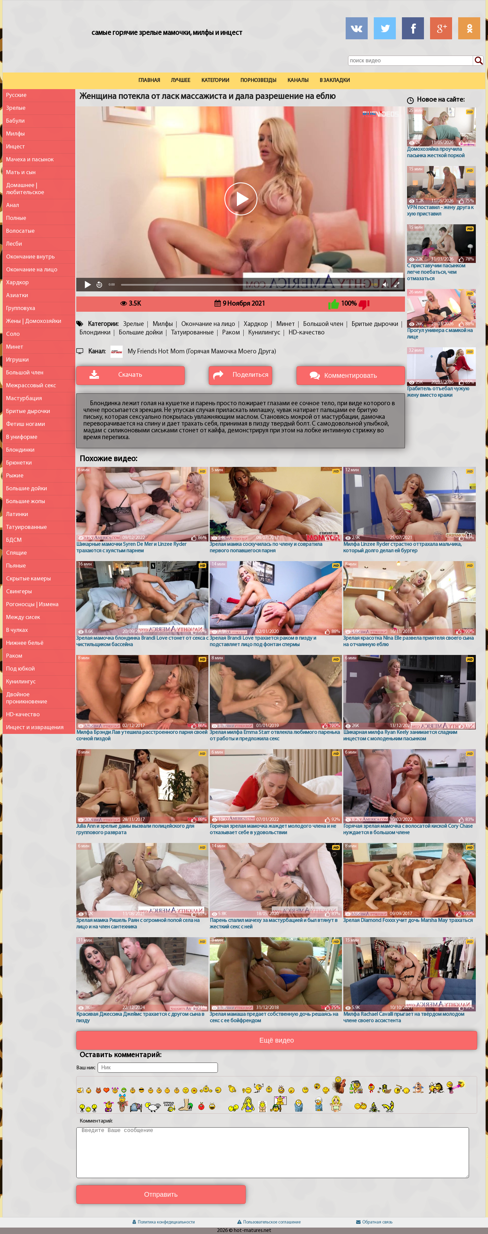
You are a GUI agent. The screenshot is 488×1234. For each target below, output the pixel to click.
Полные (16, 218)
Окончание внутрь (30, 257)
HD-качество (23, 715)
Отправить (161, 1194)
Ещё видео (276, 1040)
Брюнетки (19, 463)
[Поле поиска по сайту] (416, 61)
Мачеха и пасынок (30, 160)
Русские (16, 95)
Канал (96, 352)
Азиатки (17, 296)
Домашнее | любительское (25, 189)
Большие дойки (26, 489)
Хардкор (17, 283)
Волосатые (20, 231)
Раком (14, 656)
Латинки (17, 514)
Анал (12, 205)
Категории (215, 80)
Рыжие (14, 476)
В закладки (335, 80)
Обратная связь (374, 1222)
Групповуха (20, 308)
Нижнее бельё (24, 643)
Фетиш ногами (25, 424)
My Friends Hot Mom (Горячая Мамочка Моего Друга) (201, 352)
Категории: (103, 324)
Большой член (24, 373)
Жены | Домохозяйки (33, 321)
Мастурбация (24, 399)
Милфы (15, 134)
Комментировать (350, 375)
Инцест (15, 147)
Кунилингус (21, 682)
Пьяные (16, 566)
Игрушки (17, 360)
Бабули (15, 121)
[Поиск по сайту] (478, 61)
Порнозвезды (258, 80)
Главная (149, 80)
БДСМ (14, 540)
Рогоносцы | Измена (32, 605)
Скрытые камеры (28, 579)
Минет (14, 347)
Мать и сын (21, 173)
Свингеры (19, 592)
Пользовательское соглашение (269, 1222)
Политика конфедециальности (164, 1222)
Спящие (16, 553)
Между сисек (23, 617)
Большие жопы (25, 502)
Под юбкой (20, 669)
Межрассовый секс (31, 386)
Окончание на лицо (31, 270)
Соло (13, 334)
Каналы (297, 80)
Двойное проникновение (26, 698)
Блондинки (20, 450)
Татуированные (26, 527)
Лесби (14, 244)
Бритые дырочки (28, 411)
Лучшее (180, 80)
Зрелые (15, 108)
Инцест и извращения (35, 728)
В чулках (17, 630)
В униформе (21, 437)
